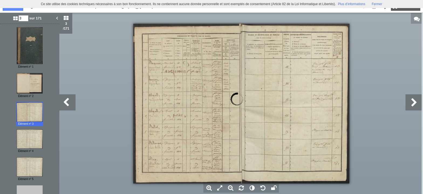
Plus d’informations (351, 4)
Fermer (377, 4)
